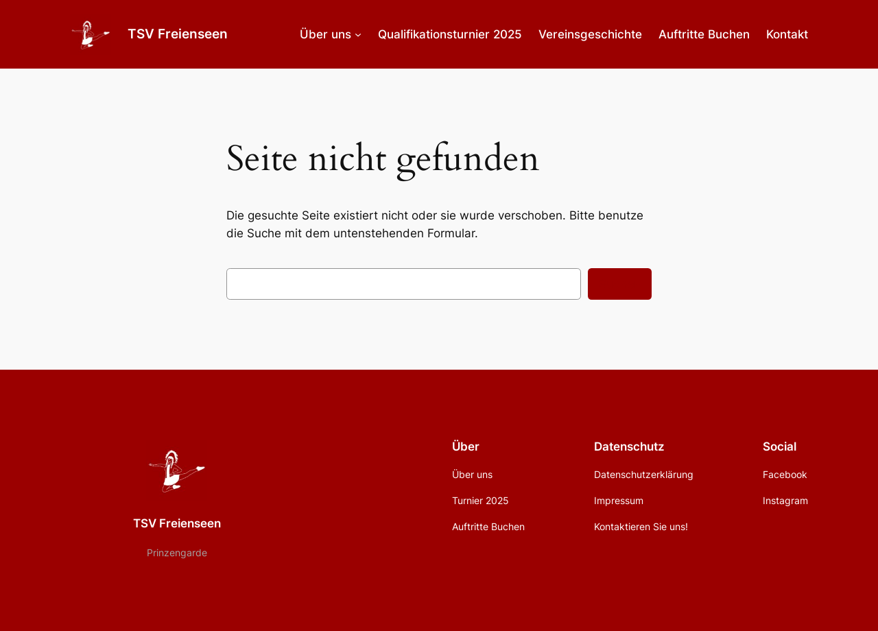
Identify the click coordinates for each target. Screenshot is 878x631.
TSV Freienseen (178, 33)
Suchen (620, 284)
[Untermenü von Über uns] (358, 34)
